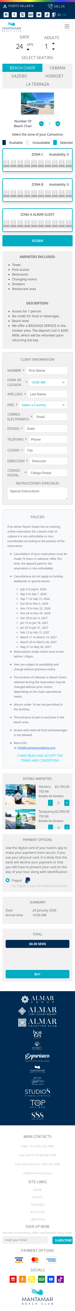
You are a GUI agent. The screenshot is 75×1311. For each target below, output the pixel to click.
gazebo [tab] (19, 77)
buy (37, 974)
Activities (37, 1212)
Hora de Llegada (14, 382)
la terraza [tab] (37, 85)
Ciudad (13, 450)
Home (37, 1190)
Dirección (16, 461)
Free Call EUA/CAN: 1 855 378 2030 (37, 1164)
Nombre (14, 370)
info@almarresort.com (37, 1173)
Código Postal (13, 472)
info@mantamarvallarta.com (36, 748)
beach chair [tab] (22, 68)
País (10, 405)
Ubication (37, 1219)
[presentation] (37, 959)
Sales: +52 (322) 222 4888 (37, 1146)
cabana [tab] (57, 68)
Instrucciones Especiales (37, 483)
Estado (13, 428)
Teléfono (15, 439)
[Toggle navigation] (67, 26)
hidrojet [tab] (54, 77)
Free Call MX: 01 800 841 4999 (37, 1155)
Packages (37, 1204)
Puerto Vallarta (18, 6)
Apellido (14, 394)
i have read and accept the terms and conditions (40, 758)
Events (37, 1197)
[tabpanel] (37, 234)
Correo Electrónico (18, 416)
